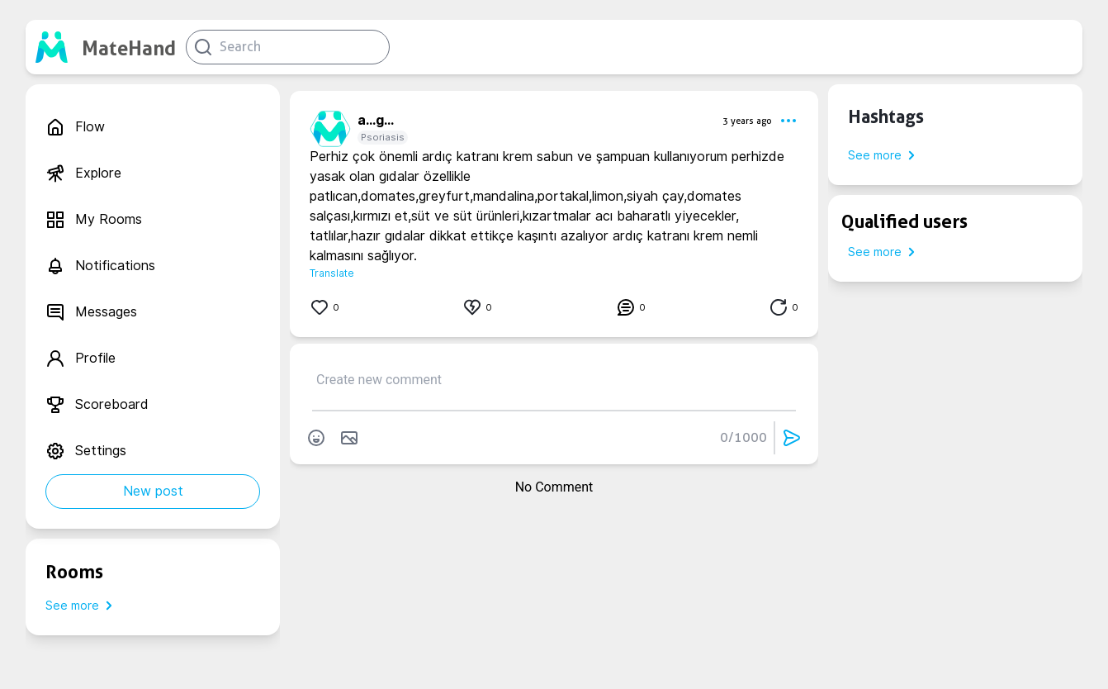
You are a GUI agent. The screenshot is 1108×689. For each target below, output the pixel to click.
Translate (332, 273)
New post (153, 491)
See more (82, 605)
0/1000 (743, 437)
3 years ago (747, 120)
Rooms (74, 571)
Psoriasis (383, 137)
